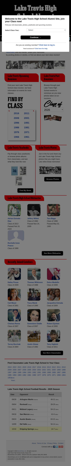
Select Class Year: (12, 30)
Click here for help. (41, 48)
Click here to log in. (47, 45)
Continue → (35, 37)
